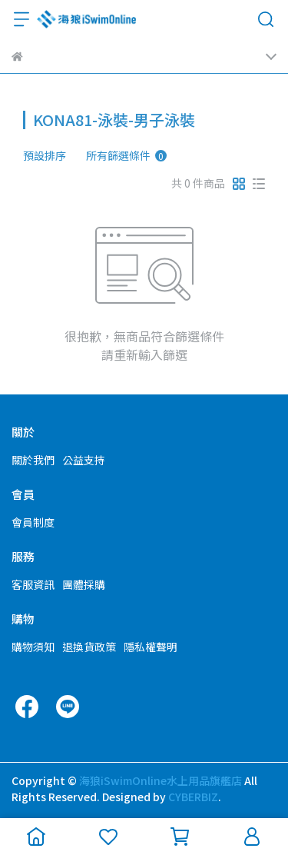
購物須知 (33, 646)
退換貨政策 (89, 646)
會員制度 (33, 522)
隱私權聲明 (150, 646)
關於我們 (33, 459)
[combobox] (50, 155)
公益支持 (83, 459)
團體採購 (83, 584)
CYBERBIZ (193, 796)
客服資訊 (33, 584)
